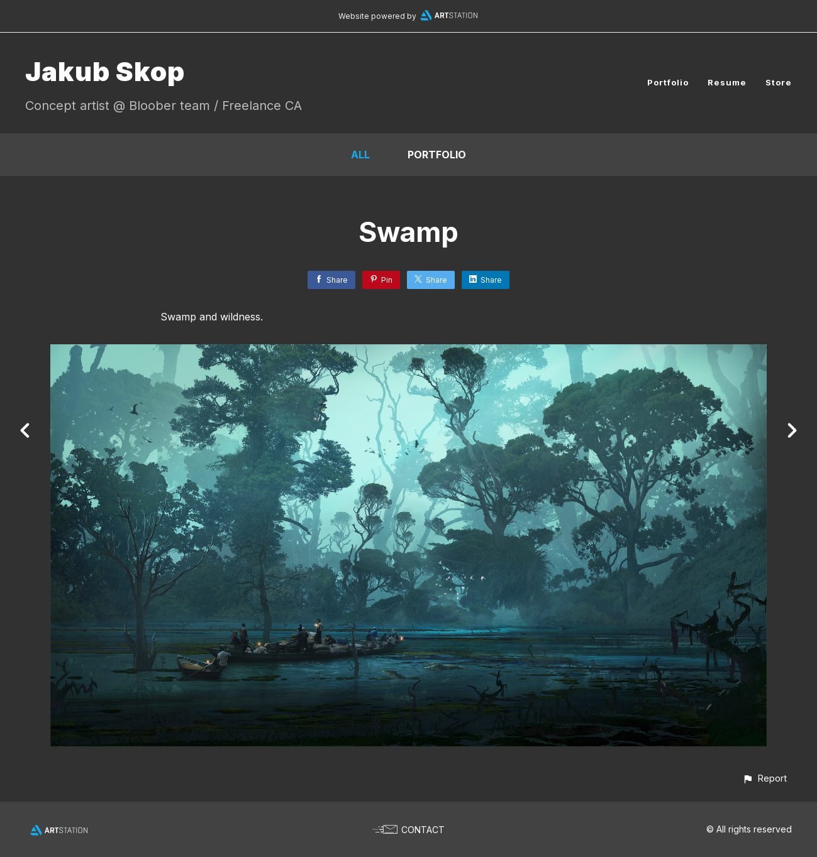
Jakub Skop (105, 71)
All (360, 154)
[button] (764, 778)
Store (778, 82)
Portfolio (668, 82)
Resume (727, 82)
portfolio (437, 154)
